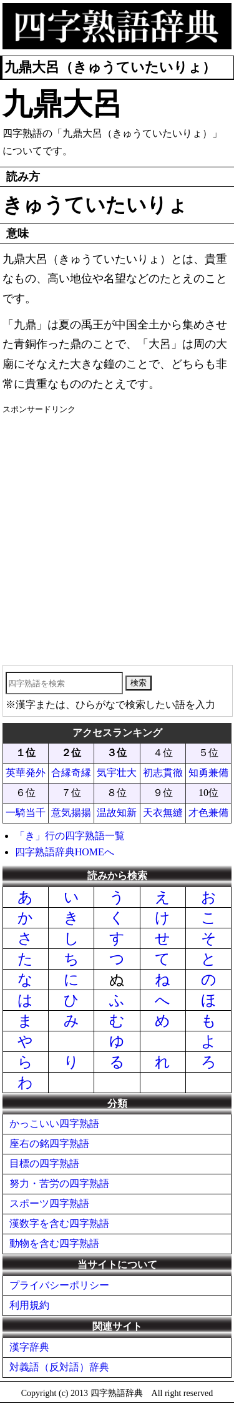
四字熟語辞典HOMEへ (64, 852)
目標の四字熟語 (44, 1163)
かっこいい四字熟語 (54, 1123)
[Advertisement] (117, 535)
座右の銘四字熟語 (49, 1143)
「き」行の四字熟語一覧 (70, 835)
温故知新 (117, 812)
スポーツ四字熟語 (49, 1203)
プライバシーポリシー (59, 1285)
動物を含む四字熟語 (54, 1243)
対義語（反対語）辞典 (59, 1367)
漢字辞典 (29, 1347)
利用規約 (29, 1305)
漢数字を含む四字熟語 (59, 1223)
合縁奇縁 (71, 772)
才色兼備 (208, 812)
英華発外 (26, 772)
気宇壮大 (117, 772)
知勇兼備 (208, 772)
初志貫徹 (163, 772)
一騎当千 (26, 812)
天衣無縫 (163, 812)
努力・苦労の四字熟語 (59, 1183)
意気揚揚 (71, 812)
